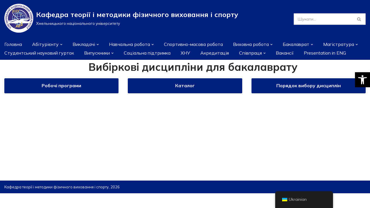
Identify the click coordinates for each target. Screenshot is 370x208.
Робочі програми (61, 86)
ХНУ (193, 53)
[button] (362, 79)
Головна (13, 44)
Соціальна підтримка (153, 53)
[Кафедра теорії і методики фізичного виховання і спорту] (121, 18)
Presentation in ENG (336, 53)
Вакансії (295, 53)
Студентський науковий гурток (40, 53)
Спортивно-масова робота (198, 44)
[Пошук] (323, 19)
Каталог (185, 86)
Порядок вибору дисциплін (308, 86)
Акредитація (223, 53)
